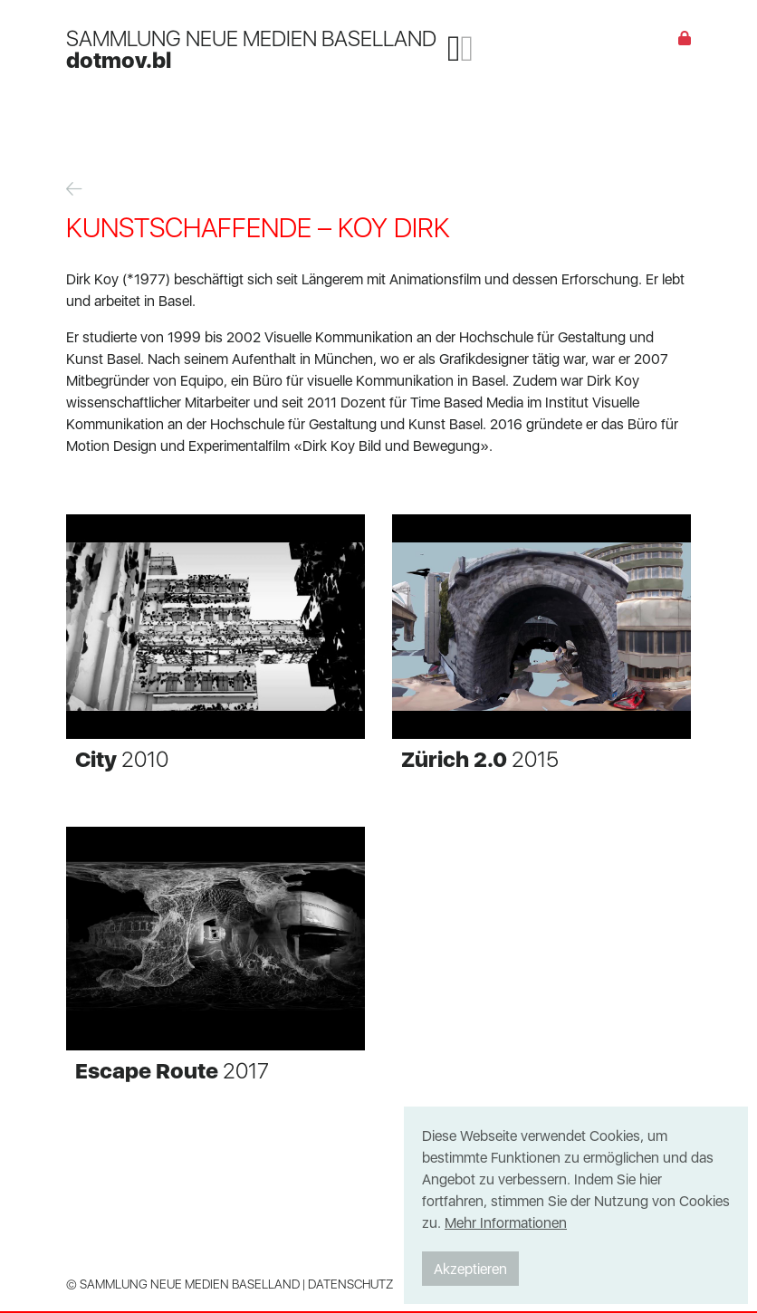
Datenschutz (350, 1283)
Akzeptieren (470, 1268)
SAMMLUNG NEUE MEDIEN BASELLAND (251, 49)
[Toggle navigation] (460, 49)
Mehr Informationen (506, 1222)
